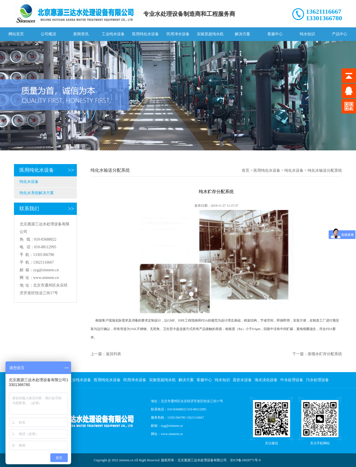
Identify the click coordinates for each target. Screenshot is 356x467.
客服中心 (275, 34)
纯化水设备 (29, 182)
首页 (245, 170)
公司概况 (48, 34)
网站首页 (16, 34)
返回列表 (113, 354)
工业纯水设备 (113, 34)
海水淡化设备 (266, 380)
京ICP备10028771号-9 (245, 460)
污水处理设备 (317, 380)
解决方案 (242, 34)
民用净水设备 (178, 34)
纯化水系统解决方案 (36, 193)
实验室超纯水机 (210, 34)
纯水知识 (307, 34)
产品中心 (339, 34)
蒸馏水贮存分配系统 (325, 354)
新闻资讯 (81, 34)
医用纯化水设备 (145, 34)
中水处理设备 (291, 380)
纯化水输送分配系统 (325, 170)
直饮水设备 (242, 380)
